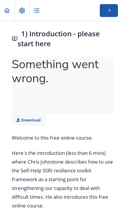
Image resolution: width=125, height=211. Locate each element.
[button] (7, 10)
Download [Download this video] (28, 120)
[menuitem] (22, 10)
